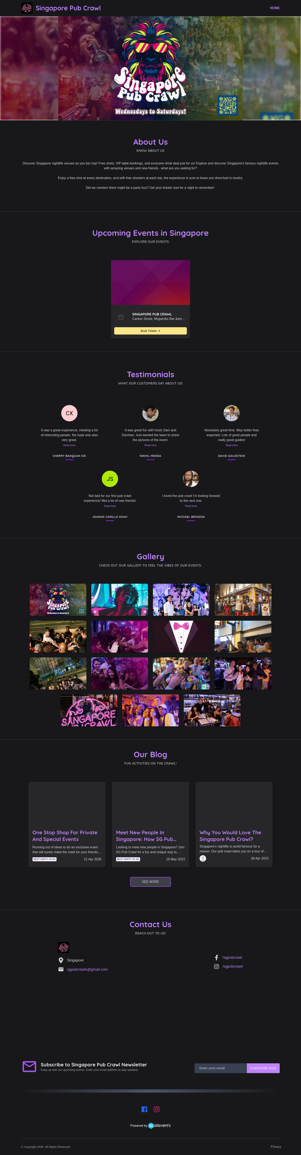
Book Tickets (150, 330)
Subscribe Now (263, 1068)
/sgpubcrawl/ (233, 966)
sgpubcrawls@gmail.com (87, 969)
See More (150, 881)
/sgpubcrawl (232, 957)
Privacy (276, 1146)
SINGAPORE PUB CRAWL (152, 314)
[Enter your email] (221, 1068)
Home (275, 8)
